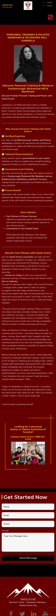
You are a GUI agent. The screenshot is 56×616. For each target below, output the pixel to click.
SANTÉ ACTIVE (28, 599)
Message (5, 530)
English (49, 2)
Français (50, 6)
